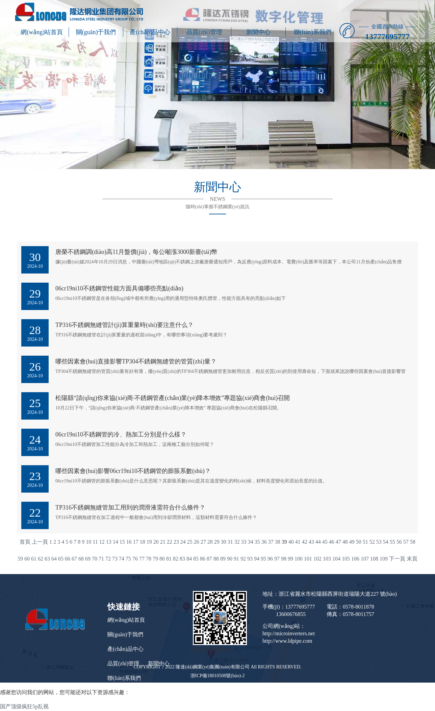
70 (94, 559)
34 (250, 542)
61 (33, 559)
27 (203, 542)
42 (304, 542)
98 (283, 559)
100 (299, 559)
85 (196, 559)
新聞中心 (258, 32)
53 (379, 542)
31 (230, 542)
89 (223, 559)
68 (81, 559)
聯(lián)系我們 (312, 32)
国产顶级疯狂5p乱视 (24, 706)
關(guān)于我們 (96, 32)
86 (202, 559)
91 (236, 559)
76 (135, 559)
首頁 (25, 542)
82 (175, 559)
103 (327, 559)
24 (183, 542)
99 (290, 559)
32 (237, 542)
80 (162, 559)
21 (162, 542)
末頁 (412, 559)
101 (308, 559)
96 (270, 559)
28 (210, 542)
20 (156, 542)
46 (331, 542)
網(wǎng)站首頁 (42, 32)
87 (209, 559)
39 (284, 542)
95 (263, 559)
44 (318, 542)
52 (372, 542)
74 (121, 559)
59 (20, 559)
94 (256, 559)
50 (358, 542)
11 (95, 542)
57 (406, 542)
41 (298, 542)
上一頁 (40, 542)
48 (345, 542)
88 (216, 559)
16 (129, 542)
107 (365, 559)
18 (142, 542)
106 (355, 559)
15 (122, 542)
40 (291, 542)
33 (244, 542)
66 (67, 559)
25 (190, 542)
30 (223, 542)
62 (40, 559)
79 (155, 559)
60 (27, 559)
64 (54, 559)
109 (384, 559)
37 (271, 542)
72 (108, 559)
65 (60, 559)
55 (392, 542)
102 (317, 559)
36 (264, 542)
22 (169, 542)
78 (148, 559)
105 (346, 559)
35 (257, 542)
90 (229, 559)
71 (101, 559)
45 (325, 542)
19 (149, 542)
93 (250, 559)
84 (189, 559)
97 (277, 559)
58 (412, 542)
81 (169, 559)
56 (399, 542)
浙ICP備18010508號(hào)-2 (217, 675)
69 (88, 559)
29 (217, 542)
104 (336, 559)
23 (176, 542)
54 (385, 542)
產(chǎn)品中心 (150, 32)
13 (108, 542)
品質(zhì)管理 (204, 32)
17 (135, 542)
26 (196, 542)
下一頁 (397, 559)
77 (142, 559)
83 (182, 559)
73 (115, 559)
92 (243, 559)
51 (365, 542)
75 (128, 559)
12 (102, 542)
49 (352, 542)
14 (115, 542)
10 (88, 542)
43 (311, 542)
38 (277, 542)
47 (338, 542)
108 (374, 559)
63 (47, 559)
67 (74, 559)
